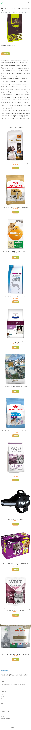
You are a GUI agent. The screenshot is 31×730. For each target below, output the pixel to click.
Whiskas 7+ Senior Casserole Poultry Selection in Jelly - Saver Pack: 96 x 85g (15, 564)
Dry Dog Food (12, 45)
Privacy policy (4, 721)
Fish (2, 703)
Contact (2, 716)
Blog (2, 714)
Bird (2, 694)
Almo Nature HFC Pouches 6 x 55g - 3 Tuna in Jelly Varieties (15, 654)
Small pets (3, 705)
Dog (8, 45)
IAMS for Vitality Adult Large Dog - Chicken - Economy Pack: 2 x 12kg (15, 252)
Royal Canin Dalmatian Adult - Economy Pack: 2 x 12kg (15, 207)
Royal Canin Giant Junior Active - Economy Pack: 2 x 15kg (15, 430)
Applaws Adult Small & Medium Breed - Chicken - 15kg (15, 163)
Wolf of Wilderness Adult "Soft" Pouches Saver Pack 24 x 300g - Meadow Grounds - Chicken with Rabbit (15, 609)
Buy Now (5, 53)
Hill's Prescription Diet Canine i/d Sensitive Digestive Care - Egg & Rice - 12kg (15, 341)
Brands (2, 696)
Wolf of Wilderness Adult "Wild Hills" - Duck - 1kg (15, 475)
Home (2, 12)
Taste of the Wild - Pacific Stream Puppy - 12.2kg (15, 386)
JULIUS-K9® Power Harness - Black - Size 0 (15, 519)
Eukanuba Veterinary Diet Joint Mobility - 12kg (15, 297)
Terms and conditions (5, 718)
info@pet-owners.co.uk (6, 687)
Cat (1, 698)
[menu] (28, 3)
